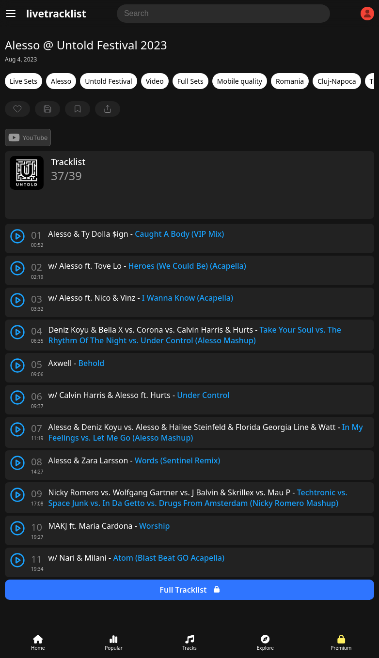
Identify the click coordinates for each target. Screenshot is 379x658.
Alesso (61, 81)
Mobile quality (239, 81)
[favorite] (17, 109)
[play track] (17, 236)
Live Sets (23, 81)
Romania (290, 81)
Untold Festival (108, 81)
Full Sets (190, 81)
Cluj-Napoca (336, 81)
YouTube (27, 137)
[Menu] (10, 13)
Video (155, 81)
